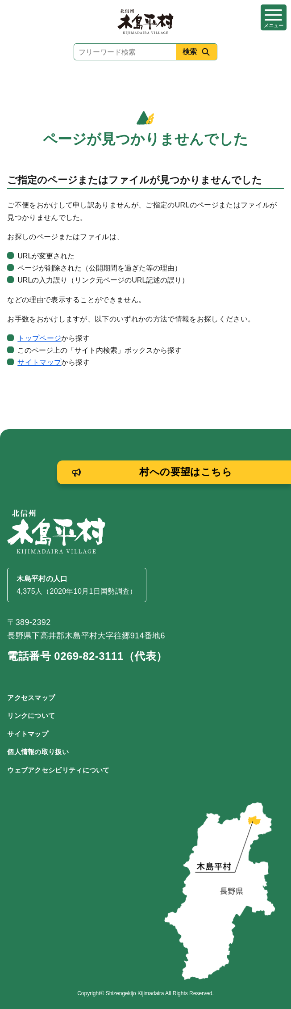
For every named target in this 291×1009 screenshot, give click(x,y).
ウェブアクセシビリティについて (58, 770)
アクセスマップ (31, 697)
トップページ (39, 338)
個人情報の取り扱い (38, 752)
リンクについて (31, 715)
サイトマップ (39, 362)
